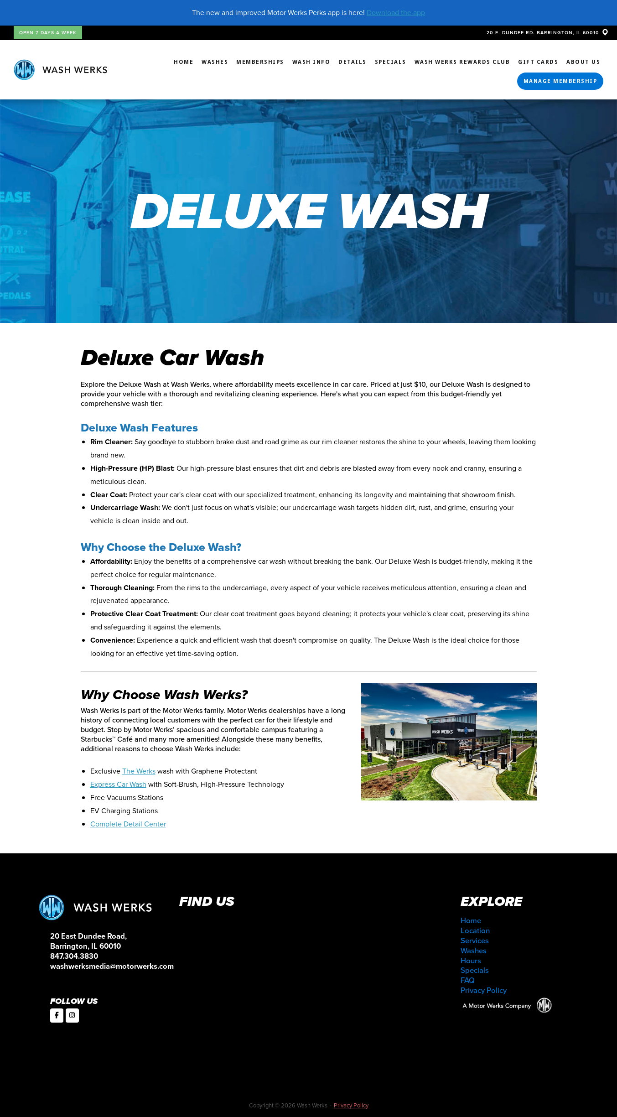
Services (475, 940)
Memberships (260, 62)
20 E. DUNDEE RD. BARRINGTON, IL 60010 (547, 32)
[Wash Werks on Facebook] (56, 1015)
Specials (390, 62)
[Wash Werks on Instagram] (72, 1015)
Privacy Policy (484, 990)
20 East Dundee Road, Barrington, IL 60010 (88, 941)
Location (475, 930)
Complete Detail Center (128, 824)
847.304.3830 (74, 956)
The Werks (139, 771)
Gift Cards (538, 62)
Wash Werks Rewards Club (462, 62)
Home (183, 62)
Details (352, 62)
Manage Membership (560, 81)
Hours (471, 960)
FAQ (468, 980)
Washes (215, 62)
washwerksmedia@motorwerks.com (112, 966)
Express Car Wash (118, 784)
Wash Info (311, 62)
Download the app (396, 12)
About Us (583, 62)
